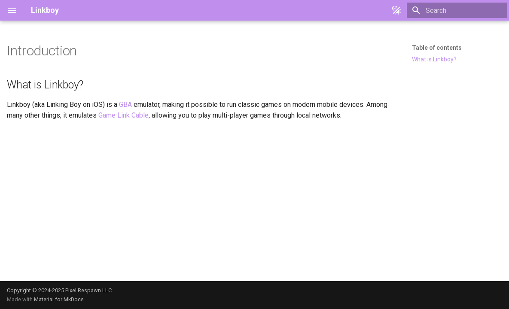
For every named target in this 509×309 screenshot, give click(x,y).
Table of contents (437, 47)
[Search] (457, 10)
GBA (125, 104)
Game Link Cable (123, 115)
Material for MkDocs (59, 299)
